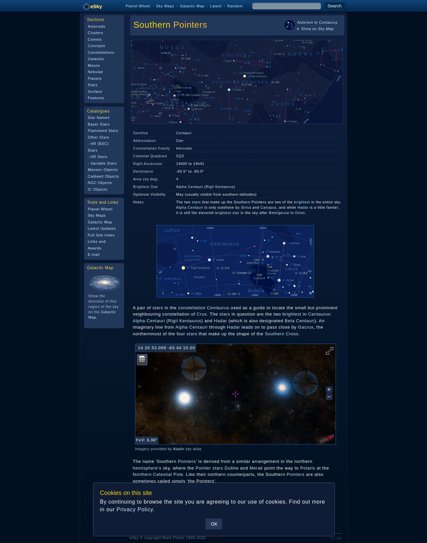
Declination (143, 171)
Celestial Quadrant (150, 156)
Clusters (95, 33)
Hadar (303, 207)
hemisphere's (147, 468)
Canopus (269, 207)
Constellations (101, 52)
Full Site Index (101, 235)
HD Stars (98, 157)
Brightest (141, 187)
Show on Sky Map (315, 29)
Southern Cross (282, 333)
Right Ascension (147, 164)
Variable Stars (103, 163)
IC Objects (97, 189)
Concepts (96, 46)
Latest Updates (102, 228)
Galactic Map (192, 6)
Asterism (305, 22)
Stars (92, 85)
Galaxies (96, 59)
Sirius (246, 207)
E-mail (94, 254)
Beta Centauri (299, 320)
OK (214, 524)
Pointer (203, 468)
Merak (256, 468)
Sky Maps (165, 6)
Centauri (183, 133)
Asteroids (96, 26)
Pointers (190, 25)
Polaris (307, 468)
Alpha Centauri (189, 187)
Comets (95, 39)
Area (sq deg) (145, 179)
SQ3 (180, 156)
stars (196, 202)
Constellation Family (151, 148)
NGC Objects (100, 183)
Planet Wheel (137, 6)
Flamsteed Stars (103, 131)
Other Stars (98, 137)
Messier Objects (103, 170)
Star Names (99, 118)
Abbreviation (144, 141)
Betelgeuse (279, 213)
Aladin (178, 449)
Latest (216, 6)
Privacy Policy (134, 509)
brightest (302, 202)
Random (235, 6)
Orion (300, 213)
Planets (95, 78)
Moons (94, 65)
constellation (191, 307)
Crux (202, 314)
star (236, 213)
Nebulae (95, 72)
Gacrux (305, 327)
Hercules (184, 148)
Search (335, 5)
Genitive (140, 133)
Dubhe (232, 468)
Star (154, 187)
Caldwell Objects (103, 176)
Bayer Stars (99, 124)
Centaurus (328, 22)
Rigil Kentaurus (220, 187)
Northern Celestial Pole (158, 474)
